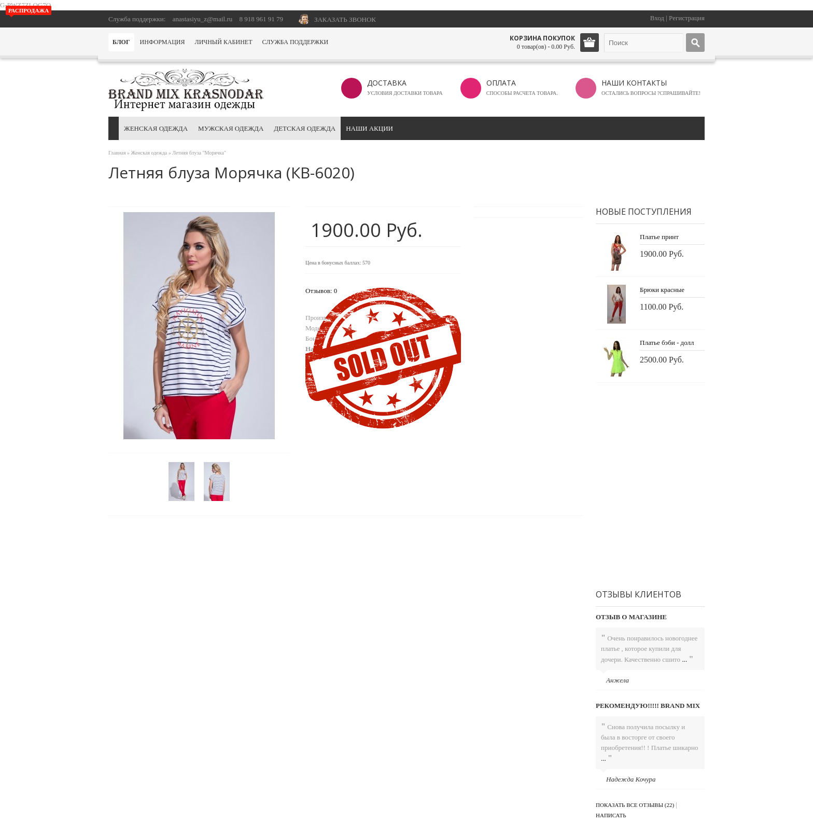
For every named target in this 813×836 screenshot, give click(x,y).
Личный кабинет (224, 42)
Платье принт (659, 237)
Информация (162, 42)
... (684, 659)
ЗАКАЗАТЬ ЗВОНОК (345, 19)
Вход (657, 18)
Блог (121, 42)
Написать (611, 815)
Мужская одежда (230, 128)
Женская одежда (156, 128)
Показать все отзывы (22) (635, 805)
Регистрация (687, 18)
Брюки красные (662, 290)
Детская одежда (304, 128)
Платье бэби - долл (667, 342)
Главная (117, 153)
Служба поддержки (295, 42)
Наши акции (369, 128)
